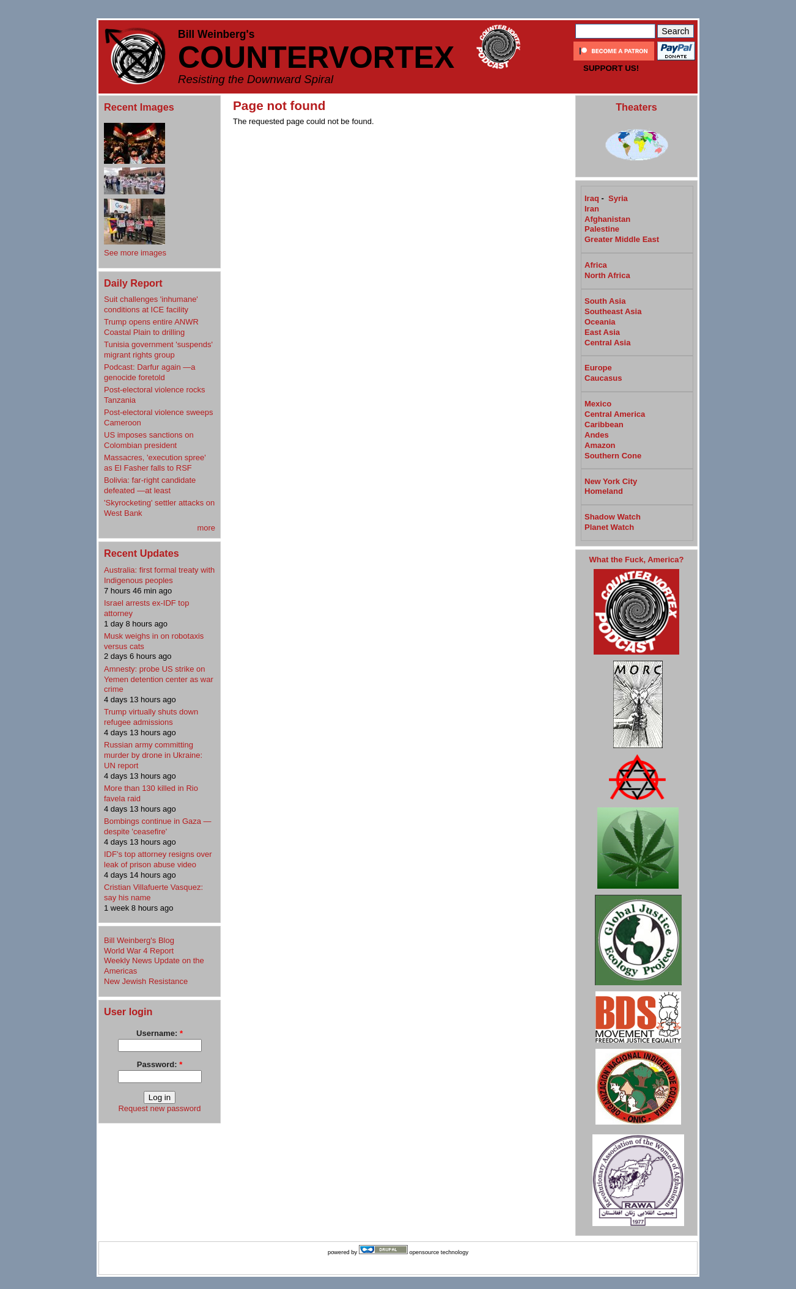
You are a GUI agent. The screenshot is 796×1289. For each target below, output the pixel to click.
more (206, 527)
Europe (598, 367)
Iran (591, 208)
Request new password (159, 1108)
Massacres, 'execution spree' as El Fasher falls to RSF (155, 462)
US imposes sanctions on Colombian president (149, 440)
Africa (595, 265)
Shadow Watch (612, 516)
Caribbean (604, 424)
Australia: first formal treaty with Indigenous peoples (159, 575)
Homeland (603, 491)
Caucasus (603, 378)
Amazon (600, 445)
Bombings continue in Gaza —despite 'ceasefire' (158, 826)
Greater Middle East (621, 239)
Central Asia (607, 342)
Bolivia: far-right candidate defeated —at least (150, 485)
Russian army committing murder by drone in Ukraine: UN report (153, 755)
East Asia (602, 332)
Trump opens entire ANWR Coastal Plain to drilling (151, 327)
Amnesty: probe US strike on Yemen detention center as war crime (158, 679)
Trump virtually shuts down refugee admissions (151, 717)
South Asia (604, 301)
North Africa (607, 275)
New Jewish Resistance (146, 981)
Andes (596, 434)
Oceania (600, 321)
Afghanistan (607, 219)
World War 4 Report (139, 950)
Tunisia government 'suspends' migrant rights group (158, 349)
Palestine (601, 228)
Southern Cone (612, 455)
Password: (159, 1064)
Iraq (591, 198)
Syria (618, 198)
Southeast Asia (612, 311)
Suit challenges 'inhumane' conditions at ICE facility (151, 304)
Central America (614, 414)
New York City (610, 481)
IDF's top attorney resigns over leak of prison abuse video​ (158, 859)
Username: (159, 1033)
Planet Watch (609, 527)
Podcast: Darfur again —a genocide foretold (150, 372)
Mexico (597, 403)
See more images (135, 252)
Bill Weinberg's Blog (139, 940)
